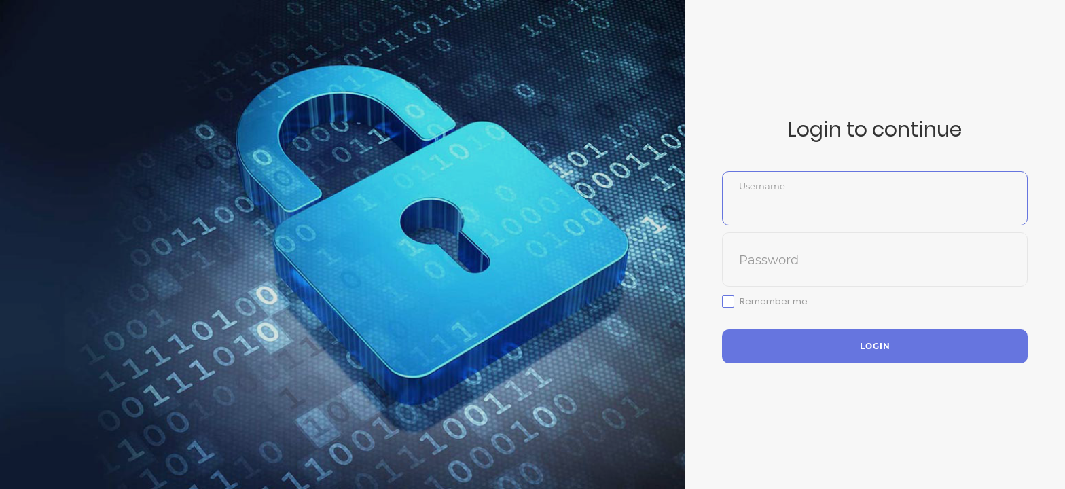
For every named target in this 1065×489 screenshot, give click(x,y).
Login (875, 346)
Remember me (774, 301)
